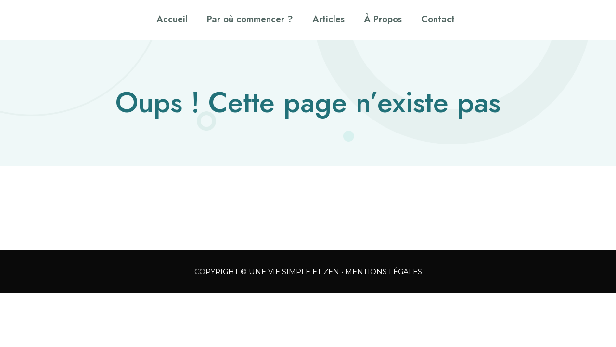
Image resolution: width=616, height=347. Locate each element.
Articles (328, 19)
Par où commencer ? (250, 19)
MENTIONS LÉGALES (383, 271)
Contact (438, 19)
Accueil (172, 19)
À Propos (383, 19)
